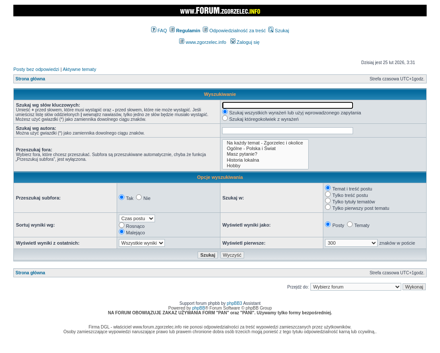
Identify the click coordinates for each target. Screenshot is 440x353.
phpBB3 (234, 303)
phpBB (198, 308)
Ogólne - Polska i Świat (265, 148)
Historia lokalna (265, 160)
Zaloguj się (245, 42)
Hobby (265, 166)
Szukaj (278, 30)
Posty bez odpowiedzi (36, 69)
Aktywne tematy (79, 69)
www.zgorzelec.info (202, 42)
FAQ (159, 30)
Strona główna (30, 79)
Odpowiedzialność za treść (234, 30)
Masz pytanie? (265, 154)
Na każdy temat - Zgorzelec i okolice (265, 143)
